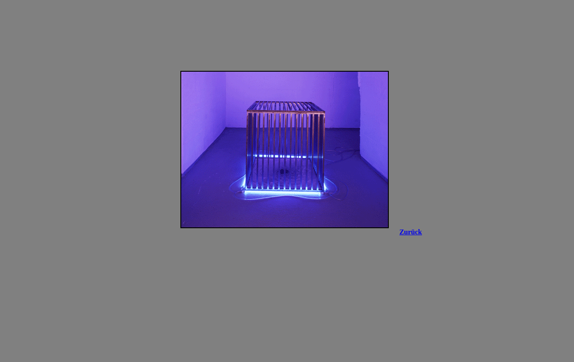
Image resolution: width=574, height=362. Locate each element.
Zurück (410, 232)
